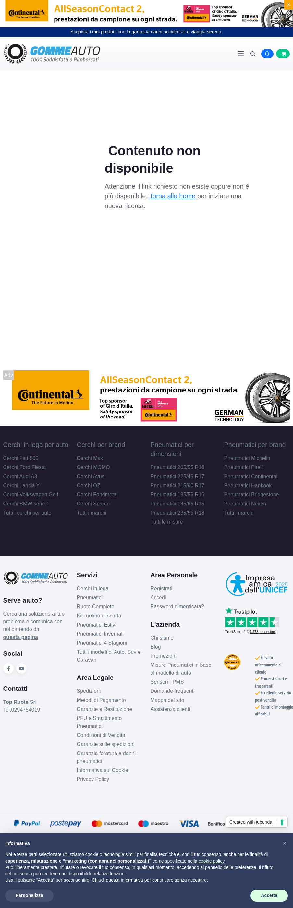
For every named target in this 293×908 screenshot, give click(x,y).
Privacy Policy (93, 779)
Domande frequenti (173, 691)
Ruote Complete (96, 606)
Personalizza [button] (29, 895)
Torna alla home (172, 196)
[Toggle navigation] (241, 53)
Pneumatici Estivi (96, 625)
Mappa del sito (167, 700)
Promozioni (164, 656)
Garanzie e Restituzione (104, 709)
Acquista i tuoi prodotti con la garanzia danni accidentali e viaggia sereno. (147, 31)
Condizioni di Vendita (101, 735)
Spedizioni (89, 691)
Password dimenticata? (177, 606)
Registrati (162, 588)
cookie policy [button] (211, 861)
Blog (156, 647)
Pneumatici (90, 597)
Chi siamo (162, 638)
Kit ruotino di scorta (99, 615)
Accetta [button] (269, 895)
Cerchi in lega (93, 588)
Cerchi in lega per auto (35, 444)
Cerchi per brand (101, 444)
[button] (284, 843)
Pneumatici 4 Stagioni (102, 643)
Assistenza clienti (170, 709)
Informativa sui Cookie (102, 770)
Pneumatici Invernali (100, 634)
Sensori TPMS (167, 682)
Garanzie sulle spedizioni (106, 744)
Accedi (158, 597)
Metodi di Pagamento (101, 700)
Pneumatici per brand (255, 444)
